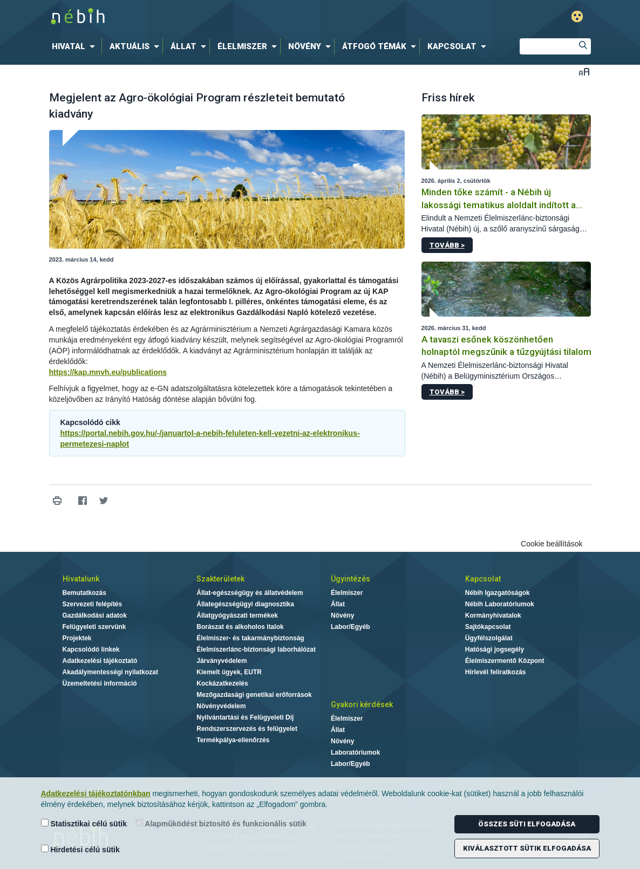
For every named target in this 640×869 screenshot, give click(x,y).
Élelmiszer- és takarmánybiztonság (250, 638)
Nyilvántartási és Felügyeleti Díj (245, 717)
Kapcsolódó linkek (91, 649)
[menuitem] (75, 46)
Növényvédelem (221, 706)
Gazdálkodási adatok (95, 615)
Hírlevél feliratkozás (495, 672)
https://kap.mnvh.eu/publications (108, 372)
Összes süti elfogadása (526, 824)
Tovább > (447, 245)
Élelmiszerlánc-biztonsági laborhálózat (256, 649)
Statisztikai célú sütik (84, 823)
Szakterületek (220, 578)
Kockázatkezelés (222, 683)
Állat (338, 604)
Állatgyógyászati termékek (237, 615)
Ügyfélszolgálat (489, 638)
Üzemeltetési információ (100, 683)
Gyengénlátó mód (577, 16)
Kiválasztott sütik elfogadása (527, 848)
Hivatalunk (81, 578)
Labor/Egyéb (350, 627)
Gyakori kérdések (362, 704)
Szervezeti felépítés (92, 604)
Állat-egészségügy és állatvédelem (249, 593)
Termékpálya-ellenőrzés (232, 740)
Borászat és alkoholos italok (239, 627)
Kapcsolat (483, 578)
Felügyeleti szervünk (94, 627)
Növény (342, 615)
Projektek (77, 638)
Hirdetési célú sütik (80, 849)
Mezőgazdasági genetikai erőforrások (253, 695)
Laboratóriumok (355, 752)
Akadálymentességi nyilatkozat (110, 672)
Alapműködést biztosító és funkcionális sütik (221, 823)
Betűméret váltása (584, 71)
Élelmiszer (347, 593)
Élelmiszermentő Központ (504, 661)
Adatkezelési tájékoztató (100, 661)
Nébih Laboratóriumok (499, 604)
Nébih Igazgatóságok (497, 593)
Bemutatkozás (84, 593)
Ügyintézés (350, 578)
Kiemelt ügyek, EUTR (229, 672)
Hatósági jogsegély (494, 649)
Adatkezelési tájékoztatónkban (96, 793)
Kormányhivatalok (493, 615)
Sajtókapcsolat (488, 627)
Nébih (205, 17)
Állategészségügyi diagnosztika (245, 604)
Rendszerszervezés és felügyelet (246, 729)
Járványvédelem (221, 661)
